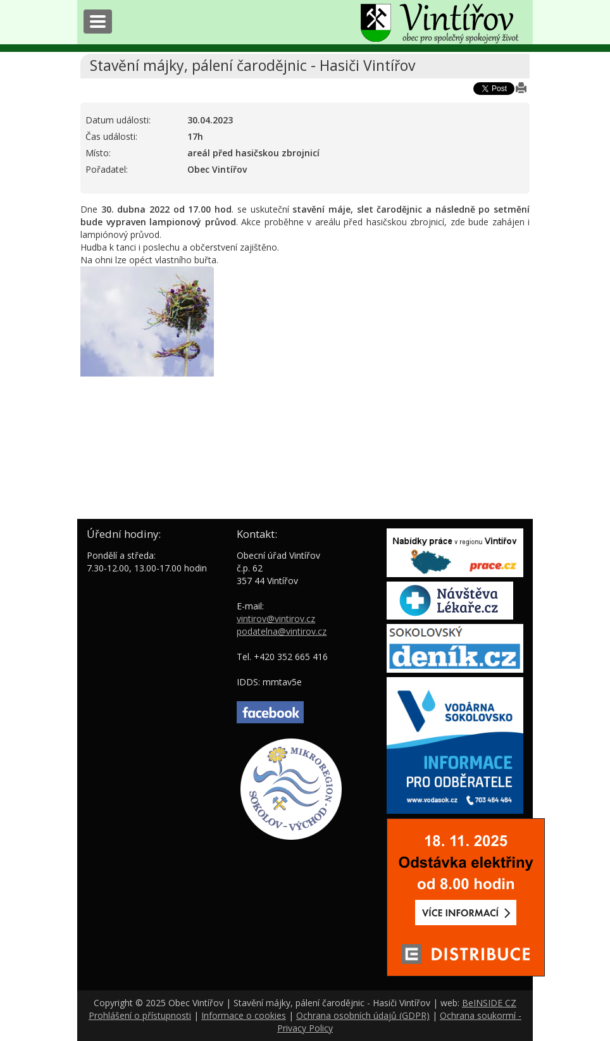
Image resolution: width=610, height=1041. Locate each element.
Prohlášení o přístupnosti (140, 1015)
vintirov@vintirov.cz (276, 619)
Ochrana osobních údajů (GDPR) (363, 1015)
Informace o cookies (243, 1015)
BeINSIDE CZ (489, 1003)
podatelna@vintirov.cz (282, 631)
